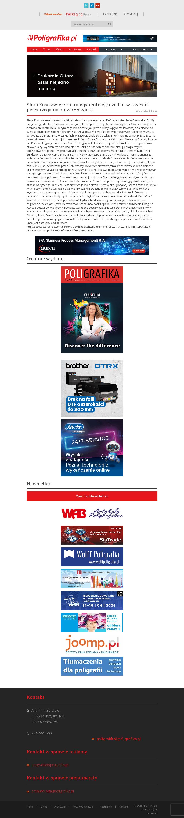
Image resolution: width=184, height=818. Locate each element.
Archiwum (75, 49)
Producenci (142, 49)
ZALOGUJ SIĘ (110, 14)
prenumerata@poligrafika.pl (52, 791)
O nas (46, 49)
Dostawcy (113, 49)
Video (59, 49)
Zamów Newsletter (92, 496)
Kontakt (91, 49)
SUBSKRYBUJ (130, 14)
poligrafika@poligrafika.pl (119, 739)
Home (33, 49)
